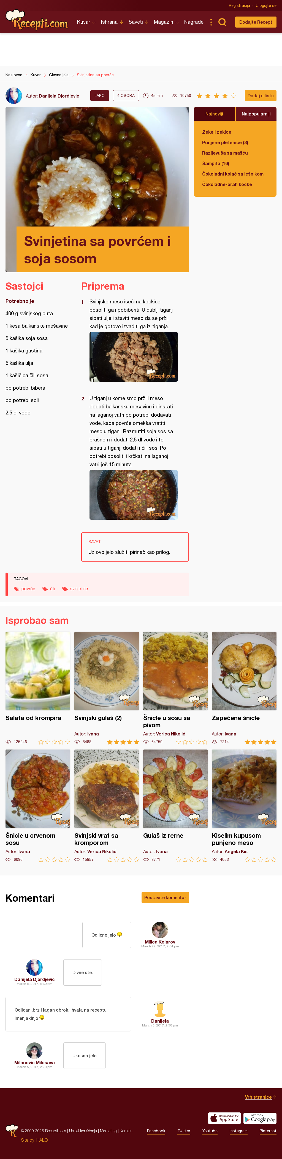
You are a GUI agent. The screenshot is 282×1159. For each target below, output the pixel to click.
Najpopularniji (256, 113)
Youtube (210, 1131)
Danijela (160, 1020)
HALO (42, 1140)
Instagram (239, 1131)
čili (52, 588)
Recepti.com (37, 20)
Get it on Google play (259, 1118)
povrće (28, 588)
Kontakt (126, 1130)
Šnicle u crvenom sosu (38, 806)
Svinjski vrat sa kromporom (106, 806)
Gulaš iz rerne (175, 806)
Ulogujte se (266, 5)
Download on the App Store (224, 1118)
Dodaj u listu (261, 95)
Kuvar (83, 22)
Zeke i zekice (216, 131)
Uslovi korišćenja (83, 1130)
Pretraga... (222, 22)
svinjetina (79, 588)
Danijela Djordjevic (59, 95)
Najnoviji (214, 113)
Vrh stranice (258, 1096)
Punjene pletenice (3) (225, 142)
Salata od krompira (38, 688)
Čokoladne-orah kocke (227, 184)
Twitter (183, 1131)
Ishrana (109, 22)
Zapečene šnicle (244, 688)
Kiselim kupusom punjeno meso (244, 806)
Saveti (136, 22)
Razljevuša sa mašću (225, 152)
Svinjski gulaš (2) (106, 688)
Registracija (239, 5)
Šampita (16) (215, 163)
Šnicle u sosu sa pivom (175, 688)
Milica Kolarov (160, 941)
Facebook (156, 1131)
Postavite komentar (165, 897)
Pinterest (268, 1131)
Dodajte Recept (255, 22)
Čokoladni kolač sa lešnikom (233, 173)
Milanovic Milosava (34, 1062)
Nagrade (194, 22)
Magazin (163, 22)
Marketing (108, 1130)
